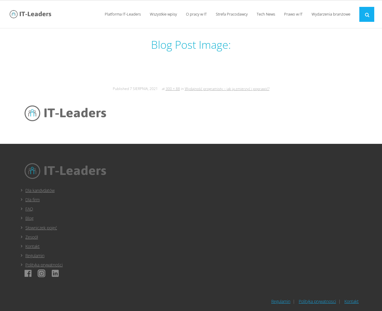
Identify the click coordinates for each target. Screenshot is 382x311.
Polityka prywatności (44, 265)
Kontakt (32, 246)
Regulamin (34, 255)
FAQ (29, 209)
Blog (29, 218)
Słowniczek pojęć (41, 228)
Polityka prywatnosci (317, 301)
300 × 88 (173, 88)
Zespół (31, 237)
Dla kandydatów (40, 190)
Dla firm (32, 199)
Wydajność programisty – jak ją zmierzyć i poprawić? (227, 88)
